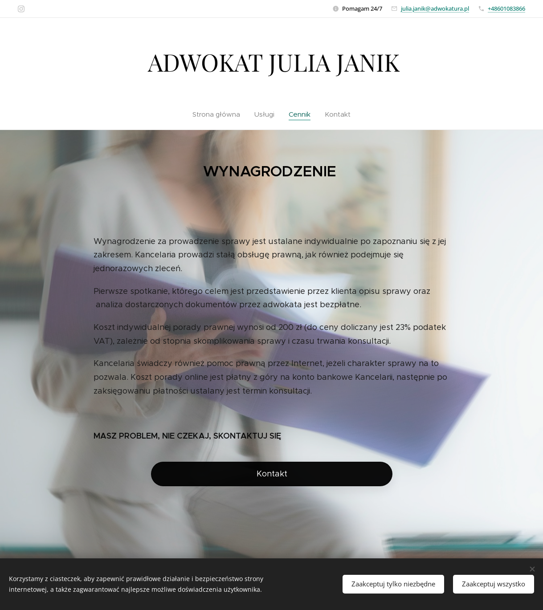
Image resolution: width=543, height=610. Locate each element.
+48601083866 (506, 8)
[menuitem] (219, 114)
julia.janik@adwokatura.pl (435, 8)
